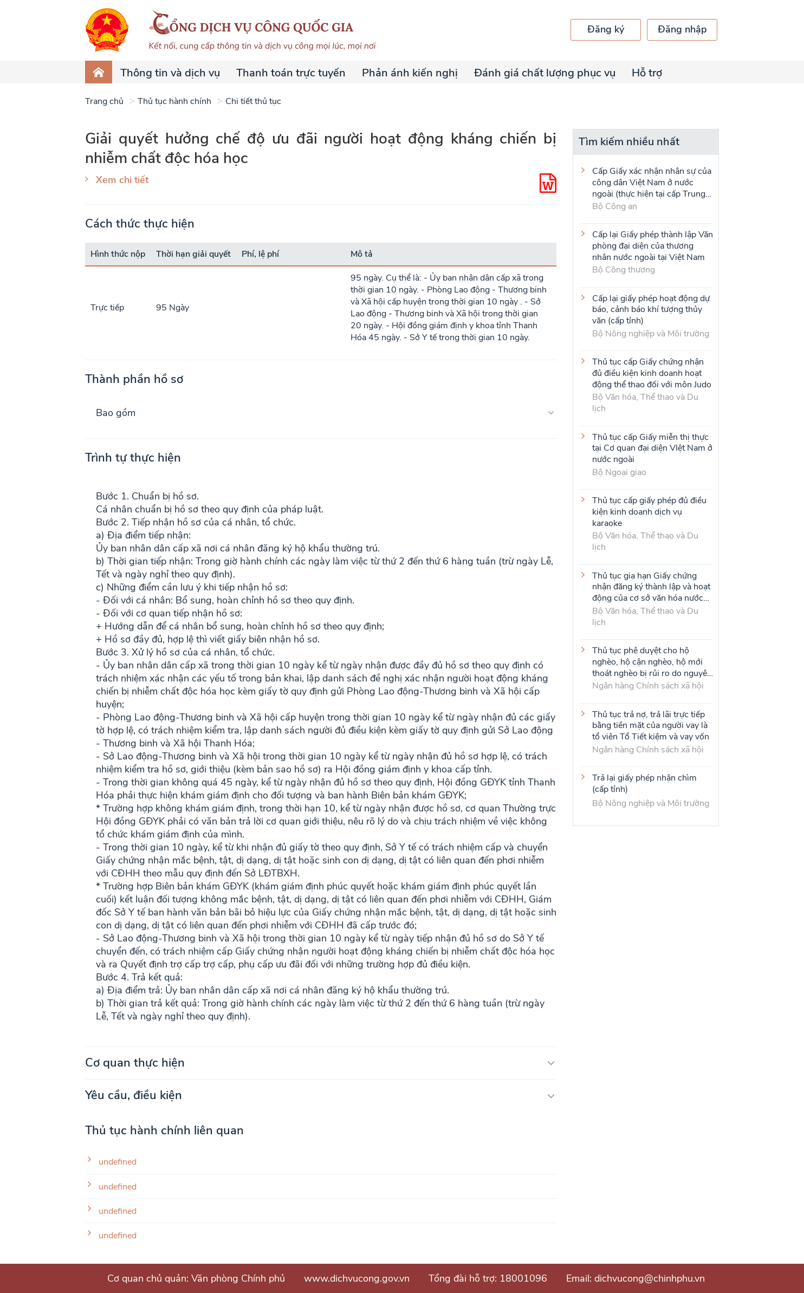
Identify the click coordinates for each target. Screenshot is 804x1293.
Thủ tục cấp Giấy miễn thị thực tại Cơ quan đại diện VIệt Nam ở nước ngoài (652, 448)
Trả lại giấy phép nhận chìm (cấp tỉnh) (644, 783)
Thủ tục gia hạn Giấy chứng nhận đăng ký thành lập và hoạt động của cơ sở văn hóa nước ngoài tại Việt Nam (651, 586)
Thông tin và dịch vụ (170, 73)
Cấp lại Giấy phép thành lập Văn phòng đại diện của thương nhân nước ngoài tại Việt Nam (652, 245)
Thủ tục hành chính (174, 101)
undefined (118, 1162)
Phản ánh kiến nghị (410, 73)
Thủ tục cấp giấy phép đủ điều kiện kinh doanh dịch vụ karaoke (649, 511)
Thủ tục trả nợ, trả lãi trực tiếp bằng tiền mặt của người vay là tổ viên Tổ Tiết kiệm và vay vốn (650, 725)
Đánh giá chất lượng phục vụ (544, 73)
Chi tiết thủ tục (253, 101)
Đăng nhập (682, 29)
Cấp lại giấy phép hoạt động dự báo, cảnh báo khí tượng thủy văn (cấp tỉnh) (651, 309)
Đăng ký (605, 29)
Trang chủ (104, 101)
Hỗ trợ (647, 73)
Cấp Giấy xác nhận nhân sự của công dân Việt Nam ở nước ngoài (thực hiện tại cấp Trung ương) (651, 182)
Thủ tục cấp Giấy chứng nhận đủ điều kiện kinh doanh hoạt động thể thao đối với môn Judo (651, 372)
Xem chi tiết (122, 179)
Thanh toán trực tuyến (291, 73)
